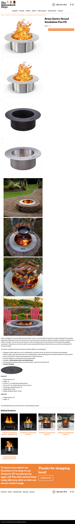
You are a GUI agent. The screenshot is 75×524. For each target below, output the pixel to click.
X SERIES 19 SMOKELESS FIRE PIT (28, 433)
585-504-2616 (61, 5)
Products (15, 11)
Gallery (28, 11)
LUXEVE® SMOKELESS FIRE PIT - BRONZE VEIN (9, 433)
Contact (60, 11)
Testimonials (52, 11)
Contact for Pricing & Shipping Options (61, 29)
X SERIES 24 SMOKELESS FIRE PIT (65, 433)
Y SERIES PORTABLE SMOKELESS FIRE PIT (9, 458)
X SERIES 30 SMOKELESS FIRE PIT (47, 433)
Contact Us (46, 478)
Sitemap (25, 492)
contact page (16, 483)
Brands (22, 11)
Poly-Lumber (42, 11)
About (34, 11)
